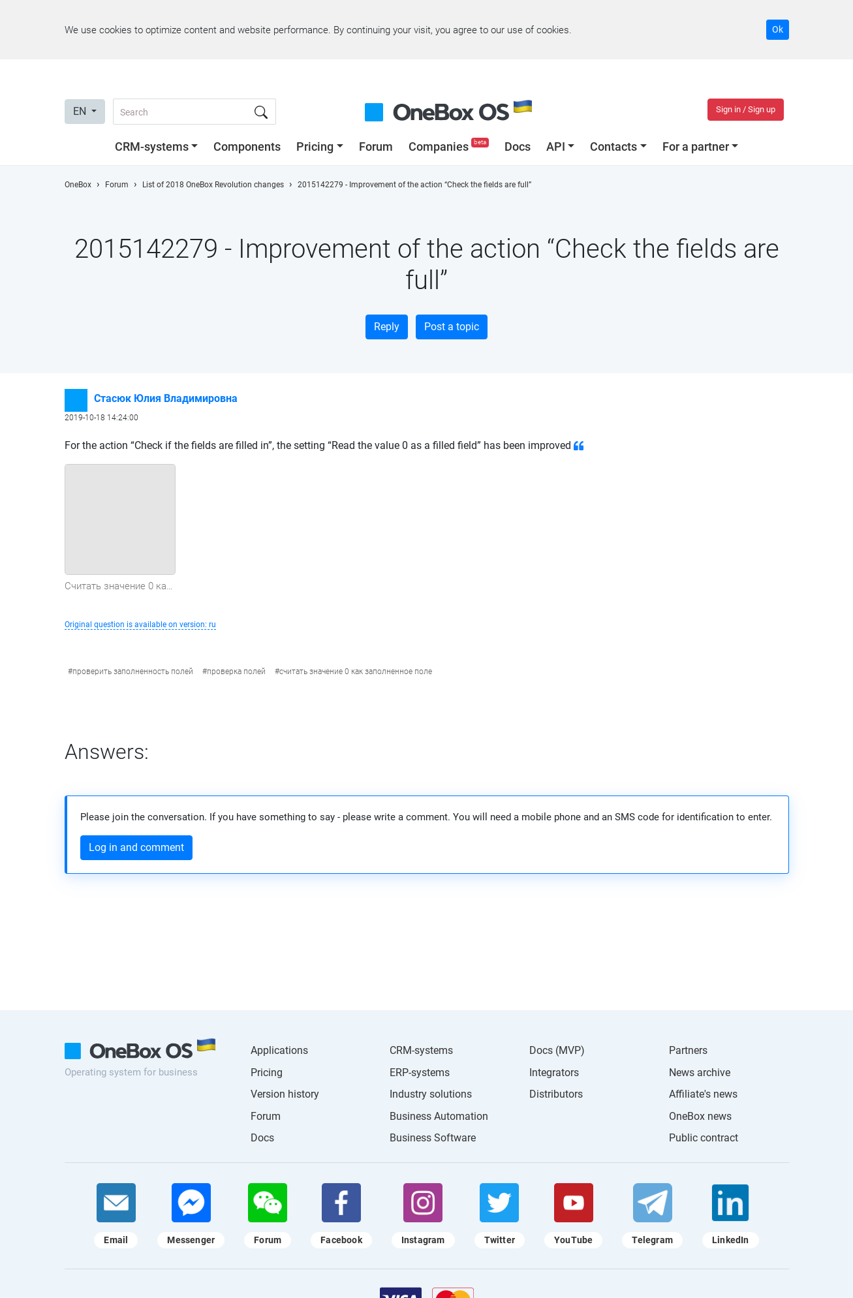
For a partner (695, 146)
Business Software (433, 1138)
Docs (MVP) (557, 1050)
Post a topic (451, 326)
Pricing (314, 146)
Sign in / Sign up (745, 109)
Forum (376, 146)
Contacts (613, 146)
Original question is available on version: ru (140, 624)
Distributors (556, 1094)
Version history (285, 1094)
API (555, 146)
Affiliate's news (703, 1094)
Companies (450, 146)
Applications (279, 1050)
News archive (699, 1072)
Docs (517, 146)
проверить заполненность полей (132, 671)
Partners (688, 1050)
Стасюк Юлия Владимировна (166, 398)
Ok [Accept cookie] (777, 29)
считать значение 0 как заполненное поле (355, 671)
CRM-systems (152, 146)
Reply (386, 326)
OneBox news (700, 1116)
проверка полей (236, 671)
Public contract (703, 1138)
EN (81, 111)
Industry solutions (431, 1094)
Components (247, 146)
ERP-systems (420, 1072)
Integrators (554, 1072)
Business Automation (439, 1116)
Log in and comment (136, 847)
